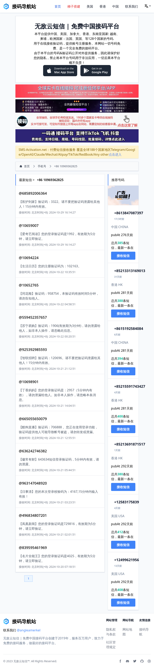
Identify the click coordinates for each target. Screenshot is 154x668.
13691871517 (129, 444)
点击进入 (115, 154)
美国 (90, 6)
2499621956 (126, 559)
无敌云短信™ (21, 661)
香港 (102, 6)
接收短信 (123, 255)
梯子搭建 (73, 6)
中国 (115, 6)
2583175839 (126, 502)
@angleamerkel (29, 630)
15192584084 (128, 328)
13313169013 (129, 270)
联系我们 (131, 6)
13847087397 (128, 212)
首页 (58, 6)
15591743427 (129, 386)
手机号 (42, 166)
